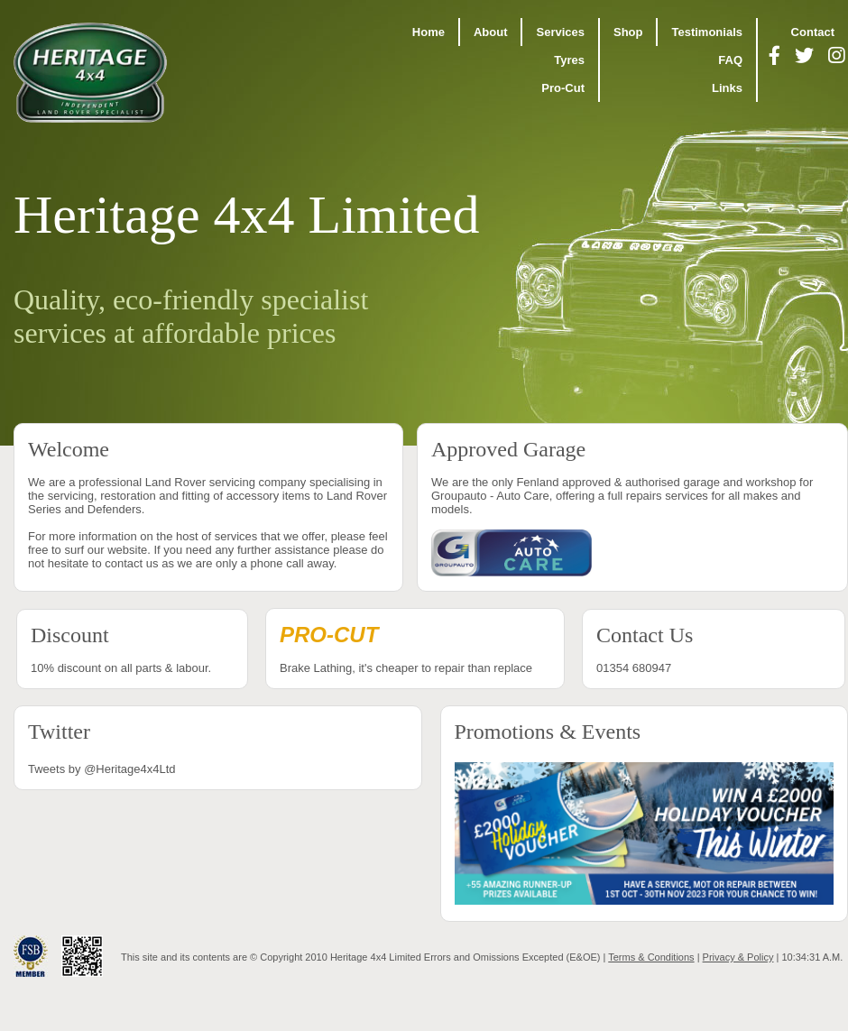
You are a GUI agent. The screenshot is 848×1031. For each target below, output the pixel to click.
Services (560, 32)
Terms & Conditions (651, 957)
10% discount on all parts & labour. (132, 649)
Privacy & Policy (738, 957)
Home (428, 32)
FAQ (730, 60)
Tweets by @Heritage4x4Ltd (102, 769)
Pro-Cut (563, 88)
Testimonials (706, 32)
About (491, 32)
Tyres (569, 60)
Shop (628, 32)
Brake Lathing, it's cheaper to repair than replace (415, 648)
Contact (812, 32)
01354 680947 (713, 649)
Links (727, 88)
